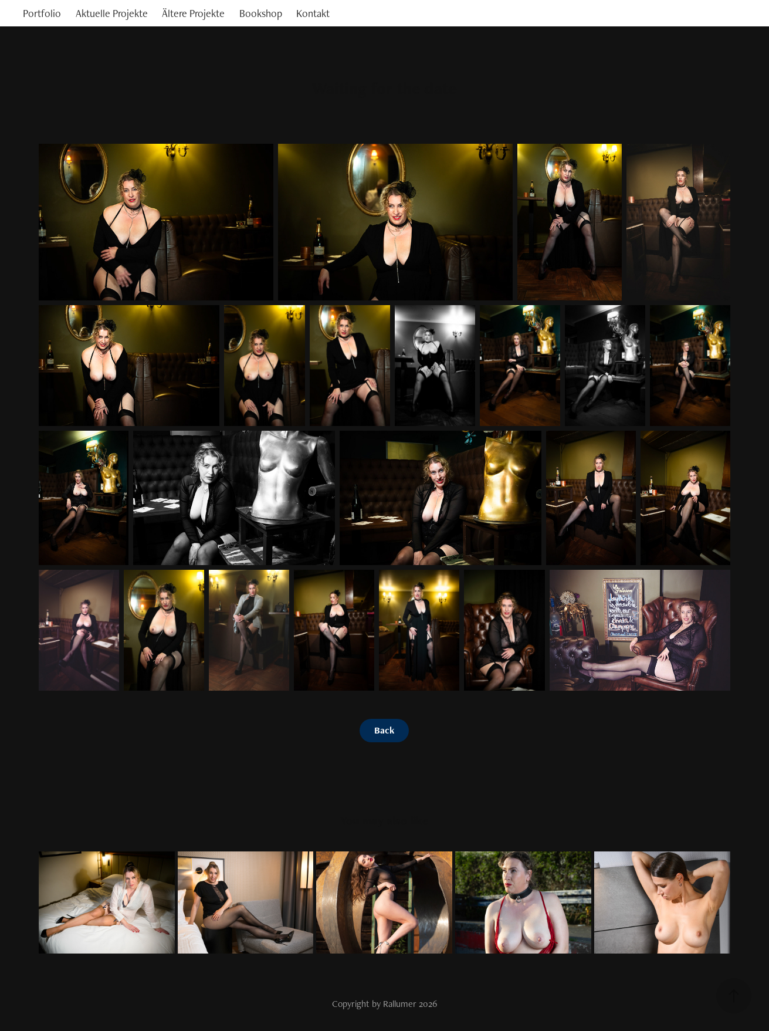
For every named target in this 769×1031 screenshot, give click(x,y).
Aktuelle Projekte (112, 13)
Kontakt (313, 13)
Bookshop (260, 13)
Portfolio (42, 13)
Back (384, 730)
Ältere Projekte (193, 13)
